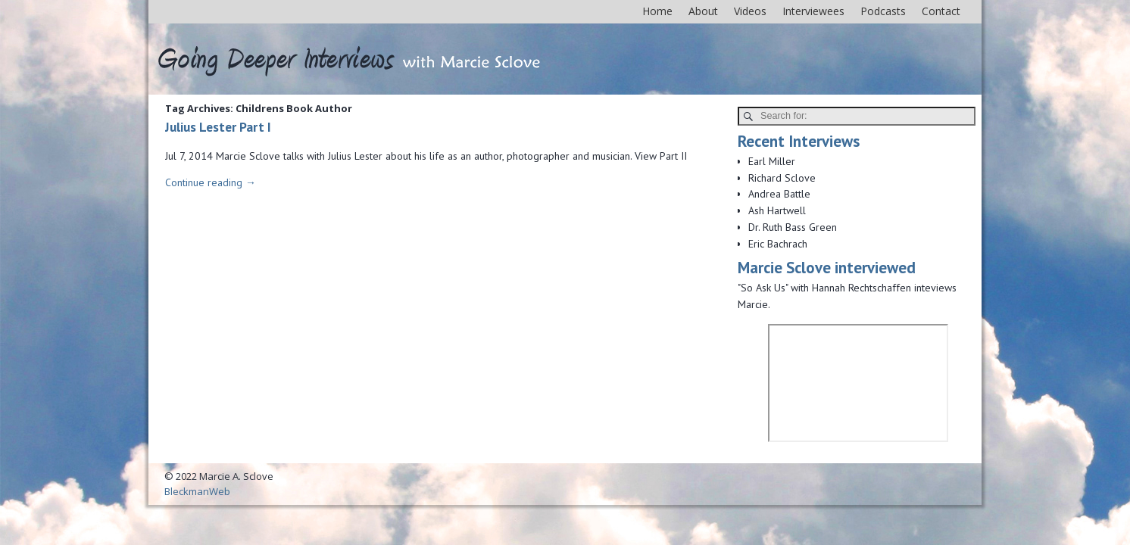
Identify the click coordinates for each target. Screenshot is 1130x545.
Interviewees (813, 11)
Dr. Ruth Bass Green (792, 227)
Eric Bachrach (777, 244)
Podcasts (883, 11)
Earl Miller (771, 161)
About (703, 11)
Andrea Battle (779, 194)
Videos (750, 11)
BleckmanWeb (197, 491)
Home (657, 11)
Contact (941, 11)
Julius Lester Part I (218, 126)
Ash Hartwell (777, 210)
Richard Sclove (782, 178)
